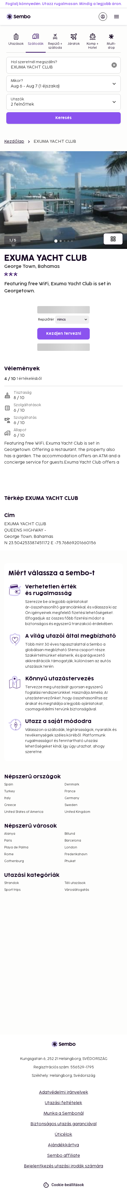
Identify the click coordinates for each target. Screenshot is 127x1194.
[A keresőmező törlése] (114, 65)
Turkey (9, 791)
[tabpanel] (63, 90)
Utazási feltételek (63, 1102)
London (71, 847)
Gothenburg (14, 861)
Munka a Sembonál (64, 1113)
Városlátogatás (77, 890)
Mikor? (17, 80)
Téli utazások (75, 883)
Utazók (17, 99)
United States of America (23, 812)
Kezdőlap (14, 141)
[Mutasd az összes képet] (113, 239)
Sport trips (12, 890)
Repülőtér (46, 320)
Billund (70, 834)
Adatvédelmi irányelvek (63, 1092)
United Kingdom (77, 812)
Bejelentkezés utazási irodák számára (63, 1166)
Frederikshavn (76, 854)
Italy (7, 798)
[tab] (16, 42)
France (70, 791)
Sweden (71, 805)
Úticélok (63, 1134)
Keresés (63, 118)
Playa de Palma (16, 847)
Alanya (9, 834)
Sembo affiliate (63, 1155)
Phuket (70, 861)
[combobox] (59, 67)
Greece (10, 805)
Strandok (11, 883)
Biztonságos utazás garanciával (63, 1124)
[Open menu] (116, 16)
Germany (72, 798)
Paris (8, 841)
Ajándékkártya (63, 1145)
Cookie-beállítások (63, 1185)
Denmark (72, 785)
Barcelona (73, 841)
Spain (8, 785)
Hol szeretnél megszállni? (34, 62)
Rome (9, 854)
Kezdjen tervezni (63, 333)
